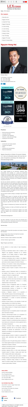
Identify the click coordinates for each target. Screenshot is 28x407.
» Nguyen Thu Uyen (6, 38)
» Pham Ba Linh (5, 17)
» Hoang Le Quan (5, 33)
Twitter (5, 400)
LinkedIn (6, 398)
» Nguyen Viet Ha (5, 19)
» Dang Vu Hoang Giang (7, 40)
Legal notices (4, 406)
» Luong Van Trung (6, 21)
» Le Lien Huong (5, 28)
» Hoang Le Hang (5, 31)
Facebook (18, 398)
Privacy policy (10, 406)
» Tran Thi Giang (5, 35)
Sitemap (16, 406)
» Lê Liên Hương (5, 26)
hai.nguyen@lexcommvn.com (9, 81)
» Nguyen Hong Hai (6, 24)
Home (2, 10)
